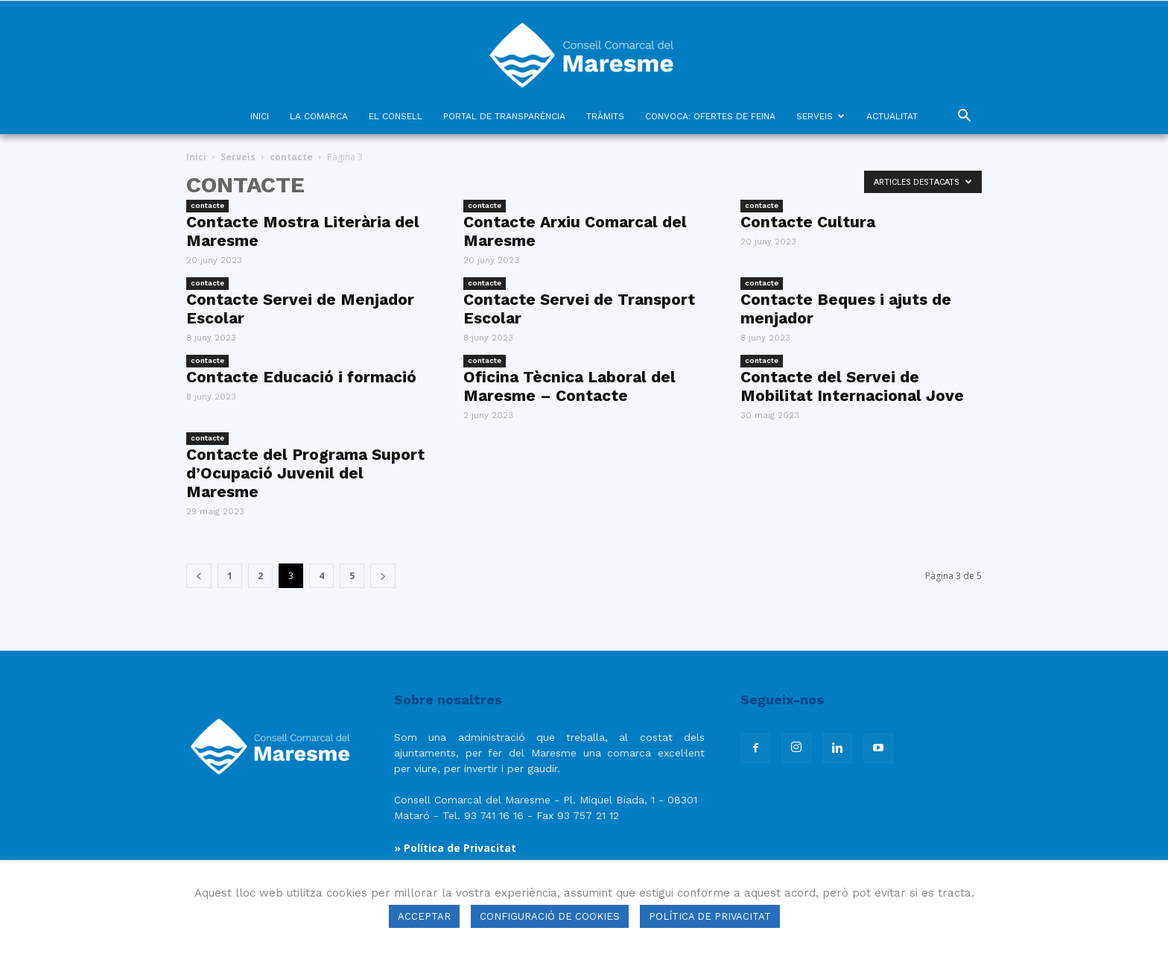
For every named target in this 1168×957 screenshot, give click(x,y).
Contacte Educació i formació (301, 376)
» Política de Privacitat (455, 848)
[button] (964, 117)
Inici (196, 157)
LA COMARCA (319, 116)
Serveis (238, 157)
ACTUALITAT (892, 116)
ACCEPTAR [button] (424, 916)
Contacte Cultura (807, 221)
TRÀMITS (605, 116)
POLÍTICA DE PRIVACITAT (710, 916)
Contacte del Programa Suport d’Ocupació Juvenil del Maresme (305, 473)
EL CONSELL (395, 116)
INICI (259, 116)
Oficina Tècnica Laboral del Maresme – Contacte (569, 386)
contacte (291, 157)
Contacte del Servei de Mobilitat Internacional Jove (852, 386)
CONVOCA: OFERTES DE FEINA (710, 116)
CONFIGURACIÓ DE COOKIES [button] (550, 916)
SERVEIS (820, 116)
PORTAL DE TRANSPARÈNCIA (504, 116)
